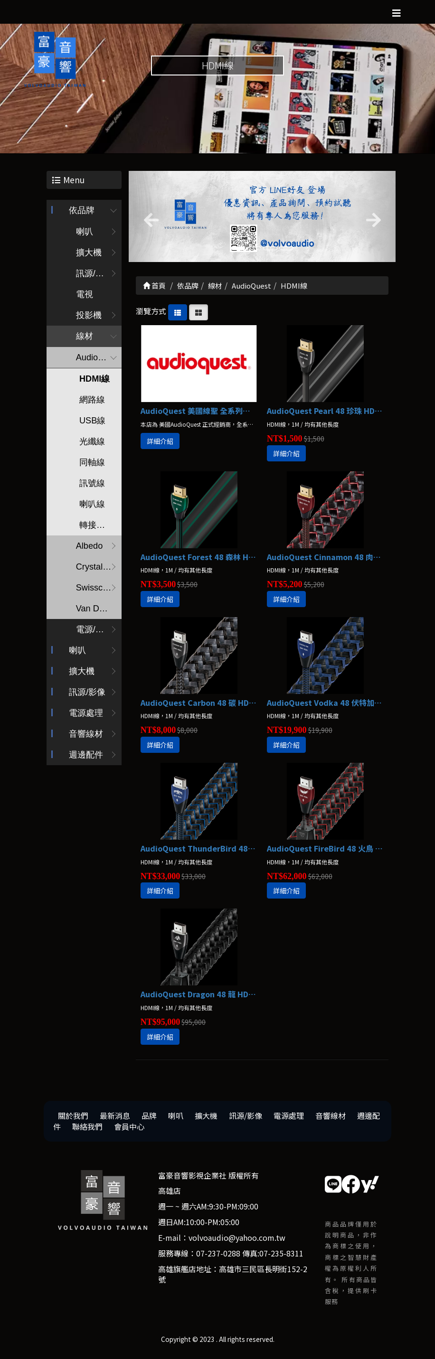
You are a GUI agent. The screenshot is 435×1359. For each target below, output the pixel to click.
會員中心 (129, 1129)
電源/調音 (94, 632)
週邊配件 (86, 758)
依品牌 (82, 213)
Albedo (89, 549)
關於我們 (73, 1118)
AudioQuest (98, 361)
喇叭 (84, 235)
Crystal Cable (98, 570)
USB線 (92, 424)
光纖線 (91, 445)
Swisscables (98, 591)
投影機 (88, 318)
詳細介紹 (160, 444)
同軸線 (91, 465)
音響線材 (86, 737)
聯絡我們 (87, 1129)
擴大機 (88, 256)
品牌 (149, 1118)
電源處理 (86, 716)
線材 (84, 339)
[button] (149, 219)
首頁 (154, 288)
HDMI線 (94, 382)
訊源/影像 (87, 695)
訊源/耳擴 (94, 276)
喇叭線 (91, 507)
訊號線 (91, 486)
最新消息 (115, 1118)
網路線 (91, 403)
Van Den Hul (98, 612)
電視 (84, 297)
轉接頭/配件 (100, 528)
